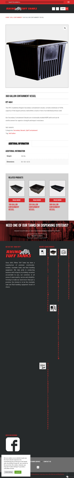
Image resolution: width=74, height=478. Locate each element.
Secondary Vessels (19, 130)
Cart (64, 8)
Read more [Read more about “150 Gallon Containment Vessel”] (16, 200)
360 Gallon (12, 133)
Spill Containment (16, 17)
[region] (37, 231)
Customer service (34, 461)
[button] (65, 28)
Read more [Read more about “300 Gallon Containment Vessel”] (57, 200)
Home (7, 17)
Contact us (47, 461)
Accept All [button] (18, 472)
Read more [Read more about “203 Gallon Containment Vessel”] (37, 200)
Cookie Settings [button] (8, 472)
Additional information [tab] (18, 143)
